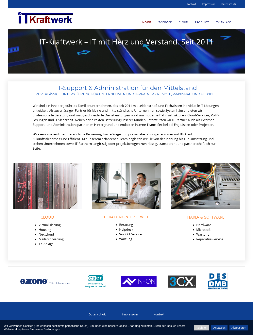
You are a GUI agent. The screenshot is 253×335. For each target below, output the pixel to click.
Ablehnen (201, 327)
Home (146, 22)
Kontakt (191, 4)
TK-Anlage (223, 22)
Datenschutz (228, 4)
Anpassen (219, 327)
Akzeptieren (238, 327)
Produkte (202, 22)
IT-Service (165, 22)
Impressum (208, 4)
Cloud (183, 22)
